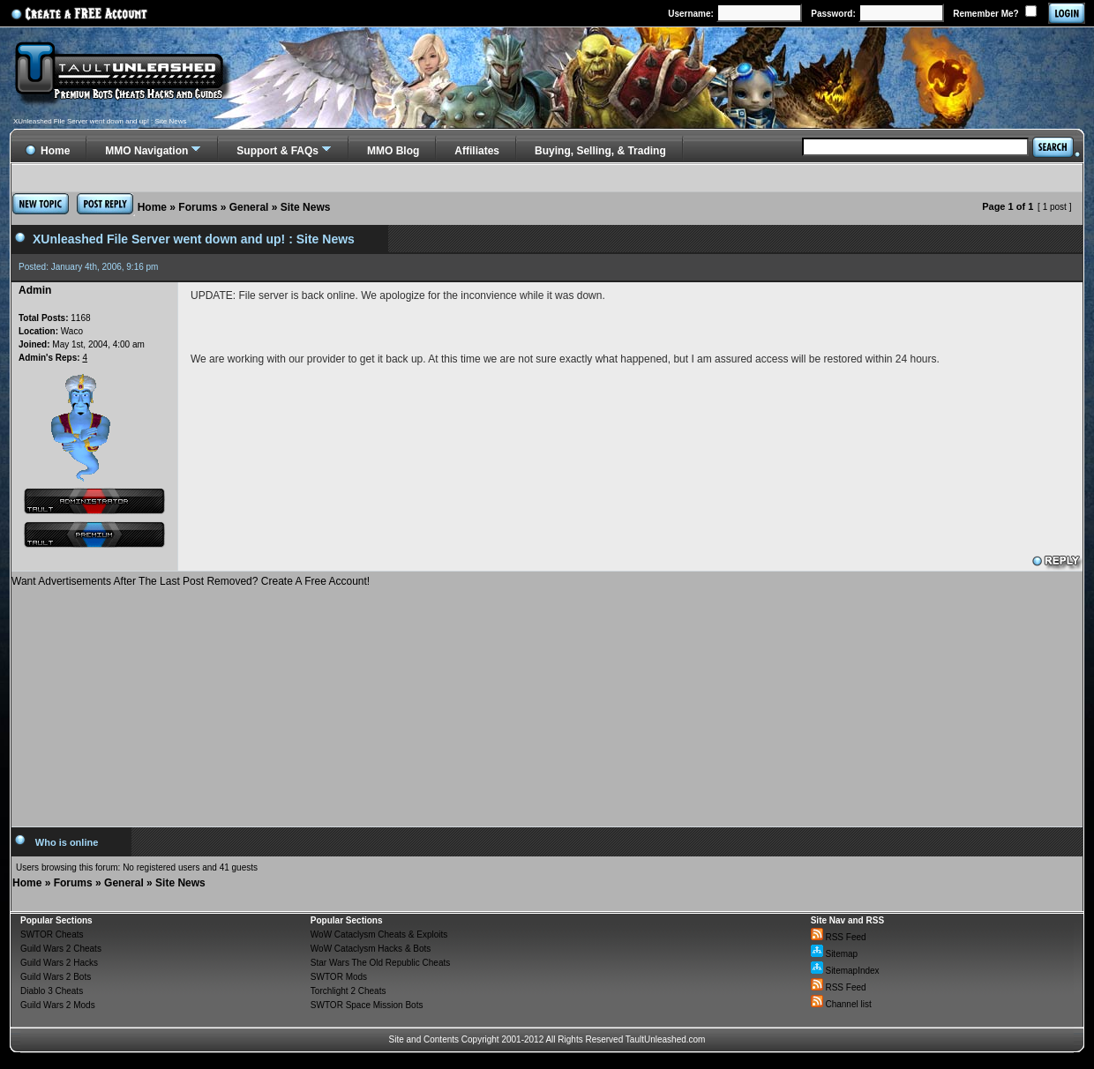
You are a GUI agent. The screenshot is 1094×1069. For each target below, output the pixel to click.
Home (152, 207)
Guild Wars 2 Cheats (60, 948)
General (249, 207)
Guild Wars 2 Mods (57, 1005)
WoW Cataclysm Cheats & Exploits (379, 934)
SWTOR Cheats (52, 934)
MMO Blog (393, 151)
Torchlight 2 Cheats (348, 991)
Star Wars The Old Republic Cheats (380, 963)
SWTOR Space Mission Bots (367, 1005)
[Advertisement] (547, 700)
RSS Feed (838, 937)
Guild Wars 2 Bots (55, 977)
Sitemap (834, 954)
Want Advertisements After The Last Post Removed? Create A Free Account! (190, 581)
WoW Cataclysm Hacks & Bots (371, 948)
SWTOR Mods (339, 977)
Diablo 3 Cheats (51, 991)
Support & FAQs (277, 151)
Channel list (841, 1004)
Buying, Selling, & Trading (600, 151)
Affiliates (476, 151)
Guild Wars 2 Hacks (59, 963)
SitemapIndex (845, 971)
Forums (197, 207)
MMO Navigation (146, 151)
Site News (306, 207)
